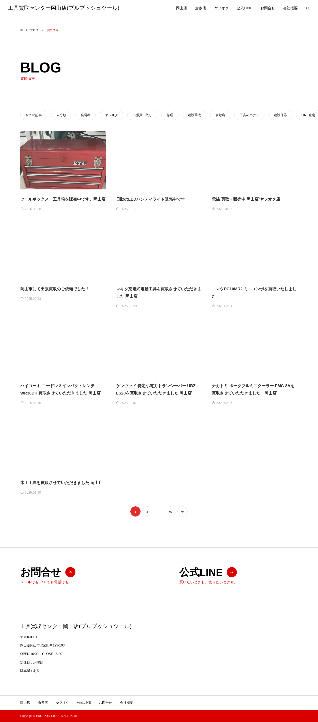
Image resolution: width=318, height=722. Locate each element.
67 (170, 515)
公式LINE (244, 8)
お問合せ (267, 8)
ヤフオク (221, 8)
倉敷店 (200, 8)
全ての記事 (34, 115)
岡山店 (181, 8)
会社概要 (290, 8)
